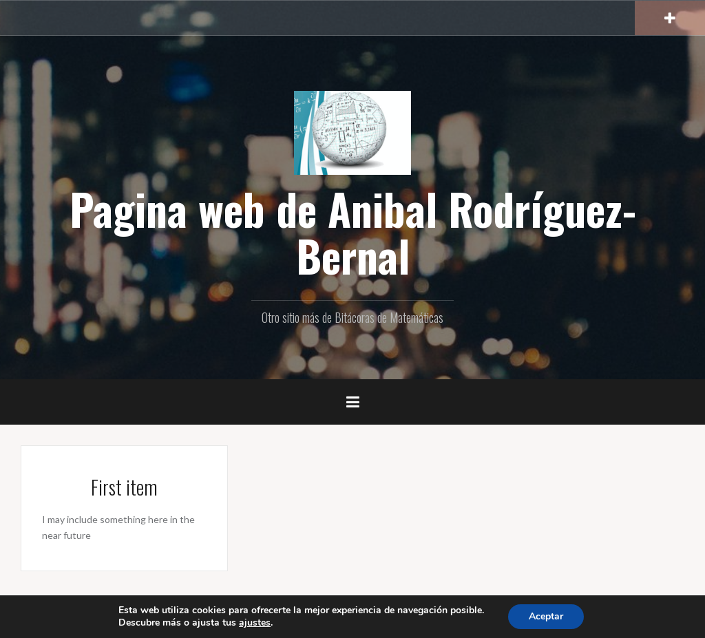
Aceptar (546, 616)
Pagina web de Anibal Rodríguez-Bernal (353, 232)
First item (124, 487)
